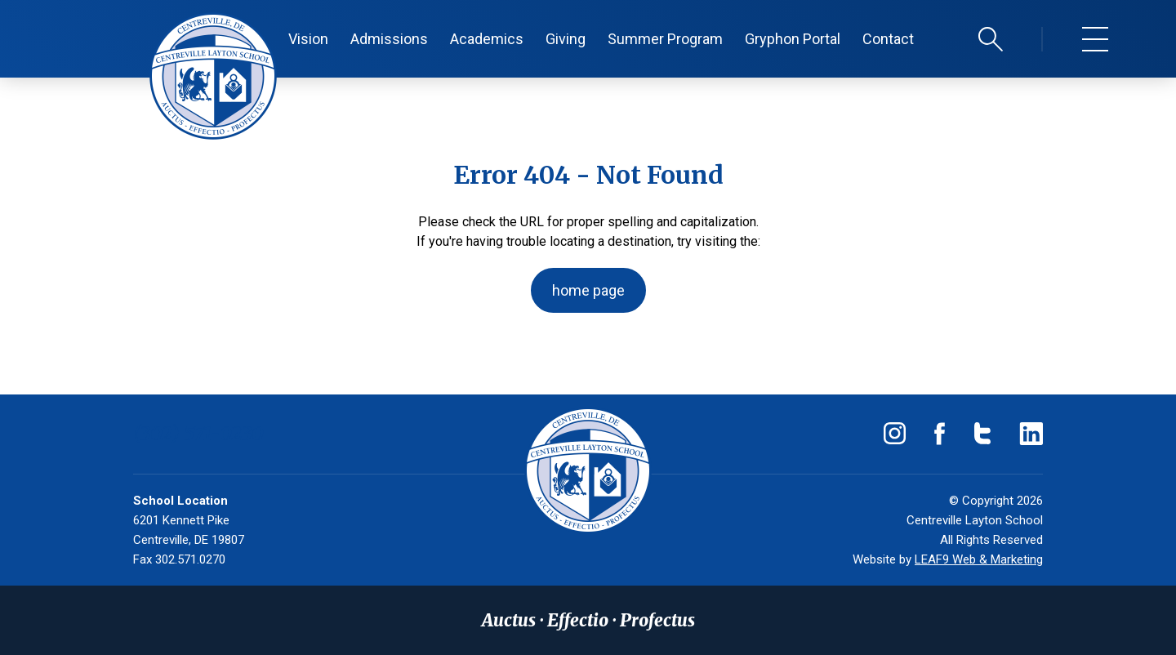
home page (588, 290)
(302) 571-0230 (198, 433)
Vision (308, 38)
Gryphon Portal (792, 38)
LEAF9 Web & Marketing (979, 559)
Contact (888, 38)
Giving (566, 38)
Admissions (389, 38)
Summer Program (665, 38)
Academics (486, 38)
